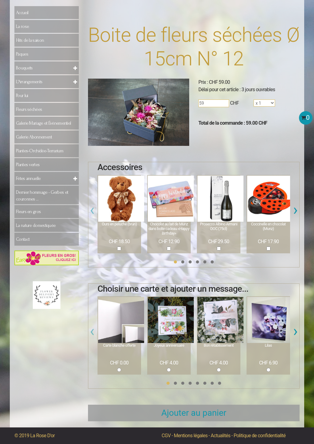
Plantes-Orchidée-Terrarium (39, 151)
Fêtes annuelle (28, 178)
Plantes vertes (28, 164)
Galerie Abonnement (34, 137)
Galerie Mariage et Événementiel (43, 123)
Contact (22, 239)
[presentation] (92, 212)
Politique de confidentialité (260, 435)
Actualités (220, 435)
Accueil (22, 12)
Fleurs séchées (29, 109)
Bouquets (24, 68)
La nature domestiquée (36, 225)
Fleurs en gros (28, 211)
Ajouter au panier (193, 413)
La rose (22, 26)
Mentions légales (191, 435)
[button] (175, 262)
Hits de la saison (30, 40)
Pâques (22, 54)
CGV (166, 435)
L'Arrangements (29, 81)
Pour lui (22, 95)
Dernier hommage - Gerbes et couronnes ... (42, 195)
